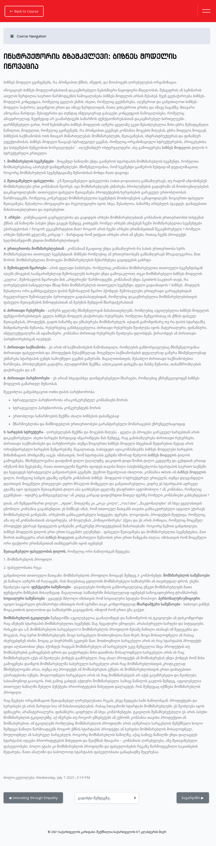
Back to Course (24, 11)
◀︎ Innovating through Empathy (33, 797)
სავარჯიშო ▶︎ (193, 797)
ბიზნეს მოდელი (175, 147)
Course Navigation (28, 36)
